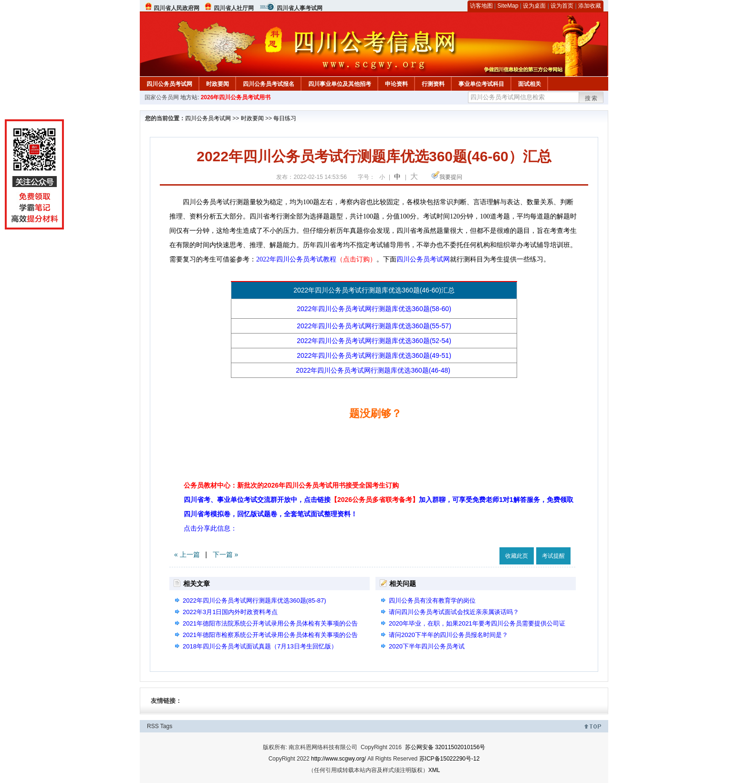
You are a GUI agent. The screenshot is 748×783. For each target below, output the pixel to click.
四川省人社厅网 (234, 8)
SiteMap (508, 5)
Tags (166, 726)
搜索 (591, 98)
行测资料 (433, 84)
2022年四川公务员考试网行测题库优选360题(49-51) (374, 355)
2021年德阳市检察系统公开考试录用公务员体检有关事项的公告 (270, 634)
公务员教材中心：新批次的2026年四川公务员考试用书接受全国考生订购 (291, 485)
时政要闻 (217, 84)
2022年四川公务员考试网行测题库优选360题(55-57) (374, 326)
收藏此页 (516, 556)
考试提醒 (553, 556)
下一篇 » (226, 554)
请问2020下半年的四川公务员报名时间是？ (448, 634)
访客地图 (481, 5)
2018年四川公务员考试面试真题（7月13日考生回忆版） (260, 646)
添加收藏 (589, 5)
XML (434, 770)
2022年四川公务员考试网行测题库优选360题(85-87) (254, 600)
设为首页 (562, 5)
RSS (153, 726)
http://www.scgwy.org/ (338, 758)
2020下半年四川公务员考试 (427, 646)
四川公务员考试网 (169, 84)
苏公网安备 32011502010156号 (445, 747)
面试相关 (529, 84)
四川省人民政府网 (176, 8)
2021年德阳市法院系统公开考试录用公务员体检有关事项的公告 (270, 623)
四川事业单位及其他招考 (339, 84)
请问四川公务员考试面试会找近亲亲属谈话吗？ (454, 612)
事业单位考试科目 (481, 84)
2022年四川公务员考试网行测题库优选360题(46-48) (374, 370)
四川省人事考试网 (299, 8)
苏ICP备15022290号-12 (449, 758)
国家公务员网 (162, 97)
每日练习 (284, 118)
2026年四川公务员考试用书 (236, 97)
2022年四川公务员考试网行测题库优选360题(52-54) (374, 341)
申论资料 (396, 84)
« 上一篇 (187, 554)
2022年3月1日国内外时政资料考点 (230, 612)
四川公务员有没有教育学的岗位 (432, 600)
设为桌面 (534, 5)
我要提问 (450, 177)
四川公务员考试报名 (268, 84)
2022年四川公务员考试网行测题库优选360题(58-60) (374, 309)
